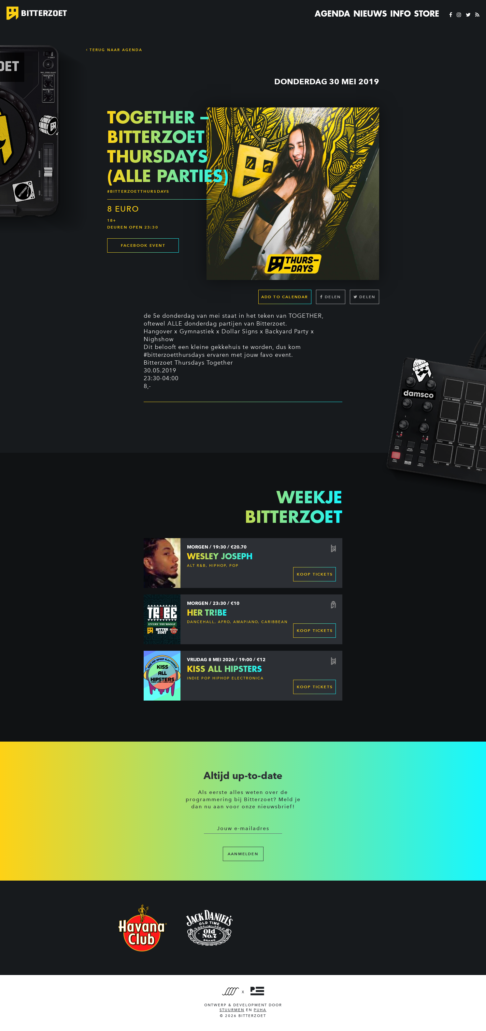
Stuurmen (232, 1010)
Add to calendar (284, 296)
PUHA (260, 1010)
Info (400, 14)
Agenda (332, 14)
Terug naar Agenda (114, 50)
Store (426, 14)
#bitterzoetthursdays (174, 354)
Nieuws (370, 14)
